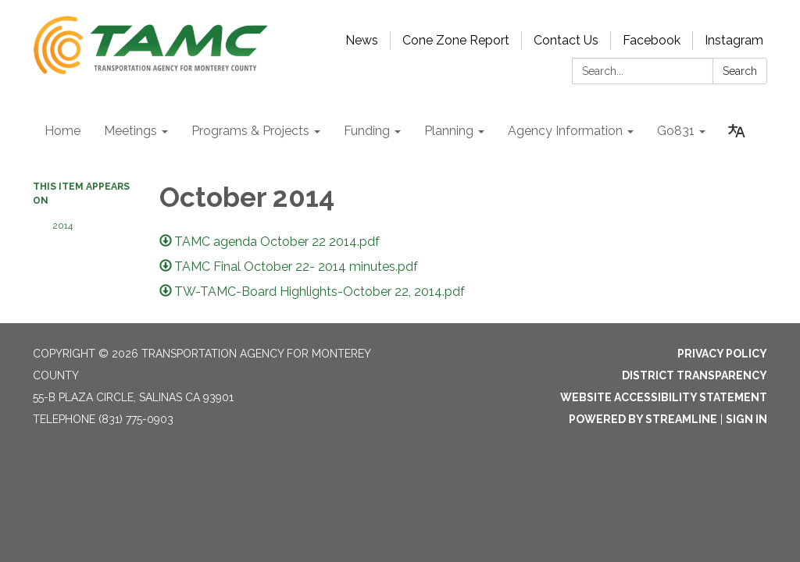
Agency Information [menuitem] (565, 130)
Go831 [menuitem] (676, 130)
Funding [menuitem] (367, 130)
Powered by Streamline (643, 419)
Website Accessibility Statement (663, 397)
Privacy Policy (722, 353)
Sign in (746, 419)
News (361, 40)
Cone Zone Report (455, 40)
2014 (62, 225)
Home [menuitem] (62, 130)
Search (740, 71)
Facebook (651, 40)
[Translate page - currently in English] (736, 131)
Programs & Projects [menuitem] (250, 130)
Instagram (734, 40)
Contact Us (566, 40)
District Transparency (694, 375)
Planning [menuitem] (448, 130)
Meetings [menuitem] (130, 130)
